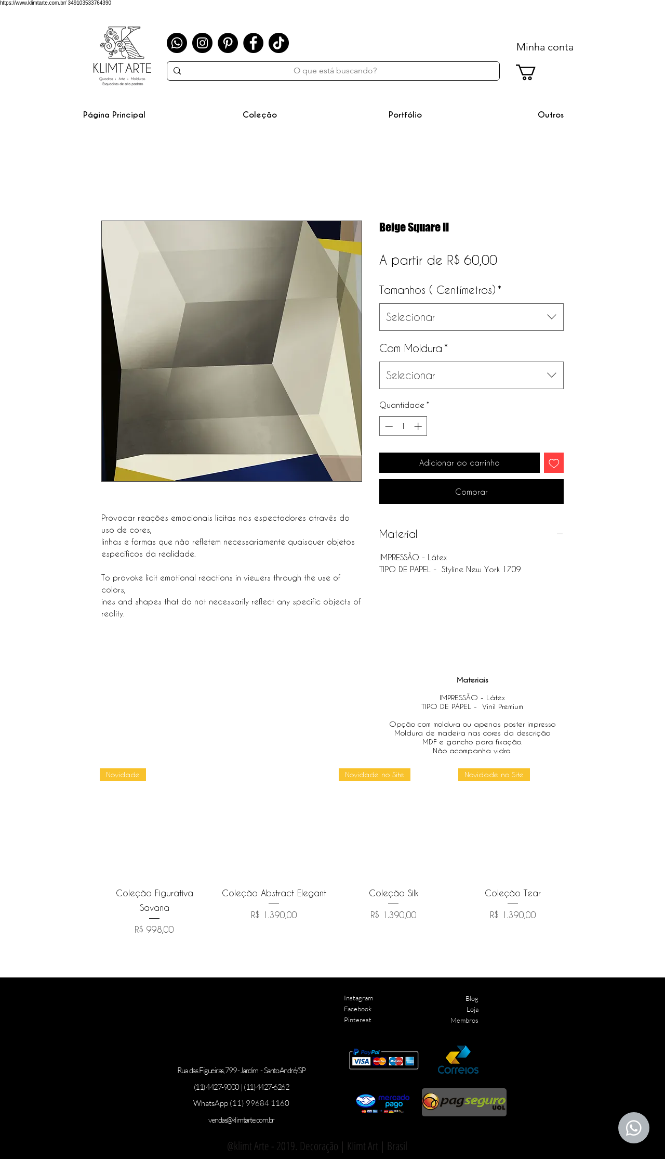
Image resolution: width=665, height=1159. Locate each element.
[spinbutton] (403, 426)
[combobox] (471, 317)
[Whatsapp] (177, 43)
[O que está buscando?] (334, 71)
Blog (472, 998)
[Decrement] (388, 426)
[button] (259, 114)
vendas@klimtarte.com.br (241, 1120)
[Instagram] (202, 43)
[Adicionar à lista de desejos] (554, 463)
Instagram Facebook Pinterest (358, 1009)
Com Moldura (413, 348)
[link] (535, 72)
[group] (333, 852)
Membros (464, 1020)
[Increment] (419, 426)
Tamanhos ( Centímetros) (440, 290)
